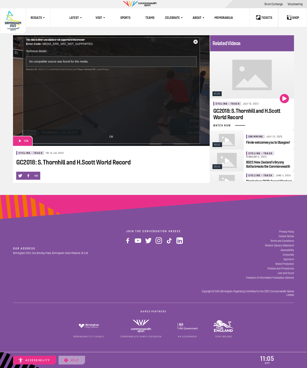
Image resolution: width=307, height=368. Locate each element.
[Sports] (125, 17)
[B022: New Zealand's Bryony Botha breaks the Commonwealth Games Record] (252, 160)
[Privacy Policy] (286, 231)
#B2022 (174, 231)
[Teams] (150, 17)
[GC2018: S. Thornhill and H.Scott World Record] (252, 91)
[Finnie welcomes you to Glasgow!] (252, 139)
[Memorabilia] (223, 17)
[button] (20, 176)
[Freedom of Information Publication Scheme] (270, 277)
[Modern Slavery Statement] (279, 245)
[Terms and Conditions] (282, 241)
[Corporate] (288, 254)
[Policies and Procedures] (281, 268)
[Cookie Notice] (286, 236)
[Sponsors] (289, 259)
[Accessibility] (34, 360)
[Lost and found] (286, 273)
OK (111, 136)
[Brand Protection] (285, 264)
